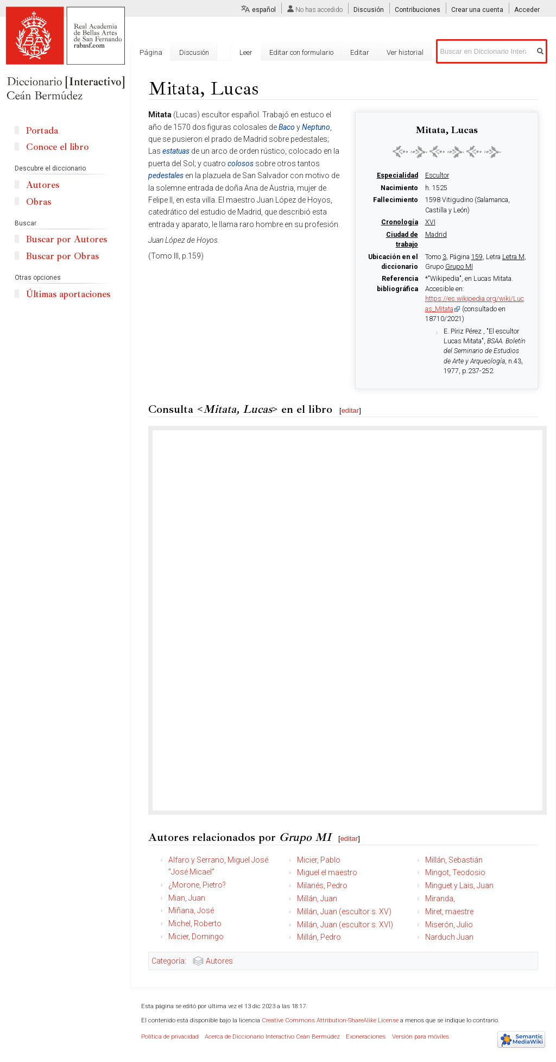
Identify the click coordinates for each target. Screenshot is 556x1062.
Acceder (527, 10)
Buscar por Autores (66, 239)
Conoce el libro (57, 147)
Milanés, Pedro (322, 885)
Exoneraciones (366, 1036)
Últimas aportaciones (68, 294)
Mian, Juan (186, 898)
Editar (359, 52)
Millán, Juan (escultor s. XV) (344, 911)
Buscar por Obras (62, 256)
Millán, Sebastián (454, 860)
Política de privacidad (170, 1036)
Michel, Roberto (195, 923)
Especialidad (397, 175)
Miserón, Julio (449, 924)
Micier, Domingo (196, 936)
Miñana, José (191, 910)
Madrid (436, 234)
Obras (38, 201)
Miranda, (440, 898)
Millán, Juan (317, 898)
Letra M (513, 257)
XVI (430, 222)
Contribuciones (417, 10)
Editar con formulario (301, 52)
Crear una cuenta (477, 10)
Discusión (368, 10)
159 (477, 257)
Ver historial (405, 52)
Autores (219, 961)
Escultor (437, 175)
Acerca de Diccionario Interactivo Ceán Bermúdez (272, 1036)
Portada (42, 130)
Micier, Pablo (318, 860)
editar (350, 410)
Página (151, 52)
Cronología (399, 222)
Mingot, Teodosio (455, 872)
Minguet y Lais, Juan (459, 885)
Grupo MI (459, 267)
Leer (245, 52)
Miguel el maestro (327, 872)
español (264, 10)
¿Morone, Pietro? (197, 885)
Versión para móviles (420, 1036)
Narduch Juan (449, 937)
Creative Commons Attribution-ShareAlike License (330, 1020)
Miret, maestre (449, 911)
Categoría (168, 961)
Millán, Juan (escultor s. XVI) (345, 924)
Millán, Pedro (319, 937)
